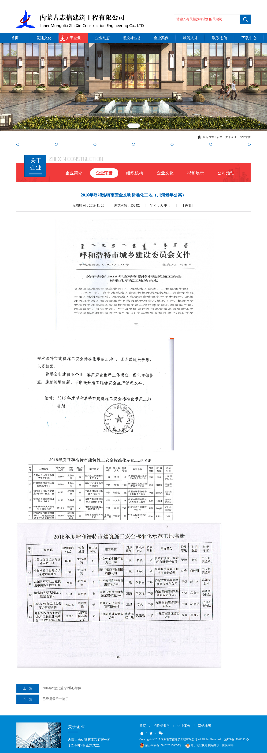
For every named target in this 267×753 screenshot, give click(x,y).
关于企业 (73, 38)
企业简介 (73, 173)
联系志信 (219, 38)
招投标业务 (131, 38)
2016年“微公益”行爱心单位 (48, 688)
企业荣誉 (245, 137)
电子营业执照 (196, 745)
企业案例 (161, 38)
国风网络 (228, 745)
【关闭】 (187, 205)
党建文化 (44, 38)
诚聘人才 (190, 38)
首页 (15, 38)
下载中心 (248, 38)
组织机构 (134, 173)
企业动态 (102, 38)
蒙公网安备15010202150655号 (163, 745)
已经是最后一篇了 (42, 699)
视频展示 (195, 173)
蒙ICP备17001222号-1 (237, 739)
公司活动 (226, 173)
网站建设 (213, 745)
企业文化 (165, 173)
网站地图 (204, 726)
